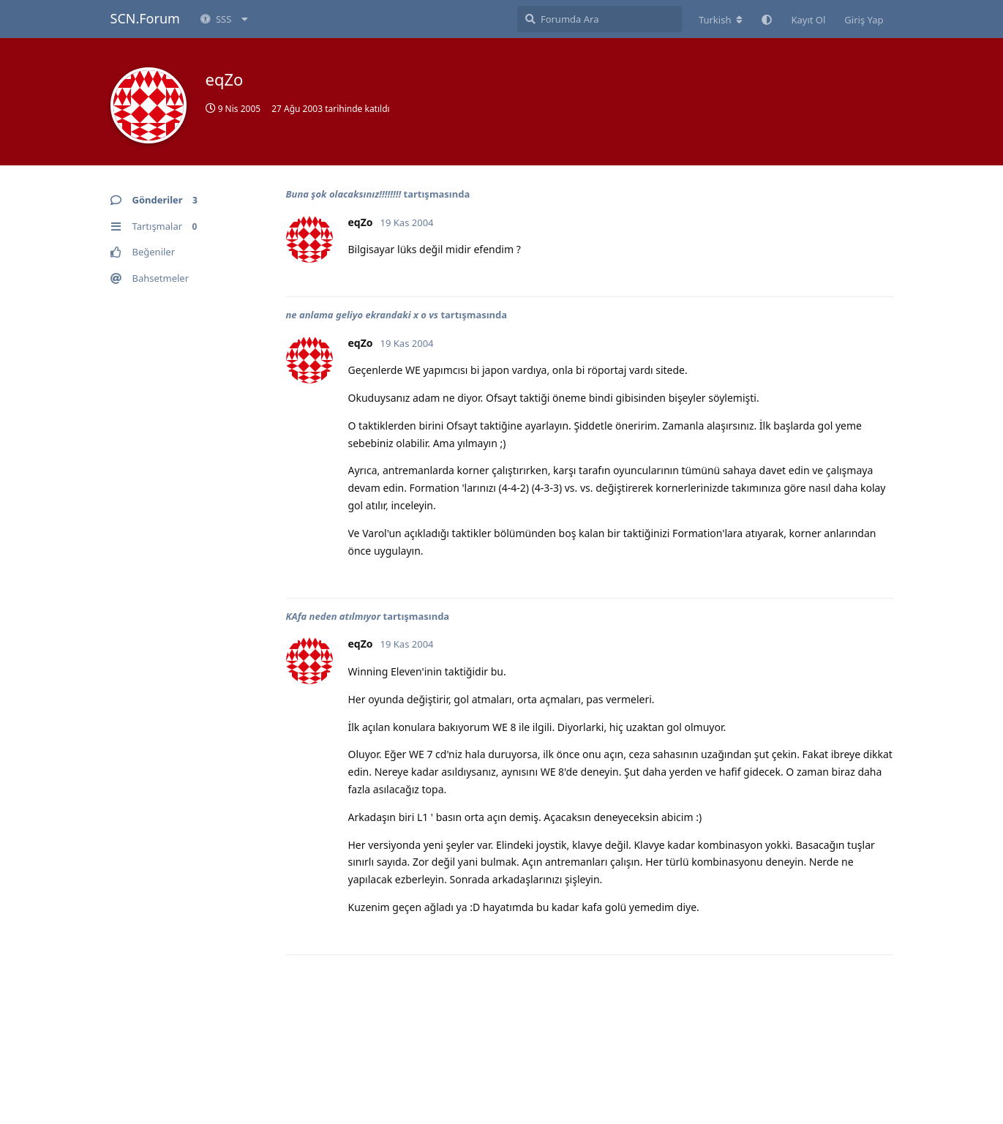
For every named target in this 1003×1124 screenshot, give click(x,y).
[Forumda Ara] (599, 19)
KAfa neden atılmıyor (333, 616)
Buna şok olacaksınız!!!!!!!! (344, 194)
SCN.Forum (145, 18)
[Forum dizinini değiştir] (721, 20)
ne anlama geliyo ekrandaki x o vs (362, 314)
